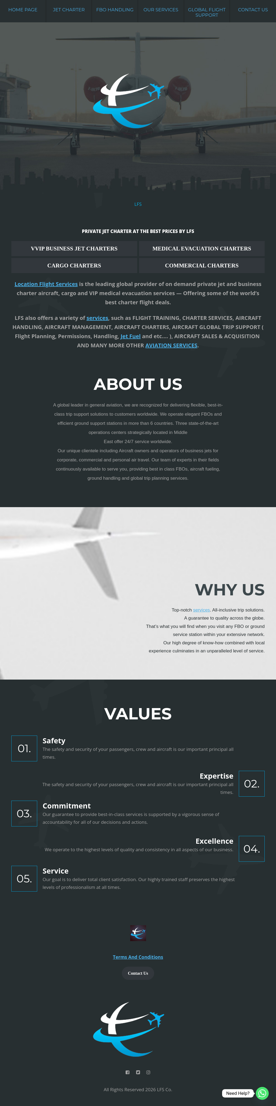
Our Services (160, 9)
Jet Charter (69, 9)
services (97, 317)
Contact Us (253, 9)
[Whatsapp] (262, 1093)
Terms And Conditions (138, 957)
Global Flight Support (207, 12)
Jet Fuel (130, 336)
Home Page (22, 9)
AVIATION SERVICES (171, 345)
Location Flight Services (46, 284)
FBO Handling (114, 9)
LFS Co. (164, 1089)
